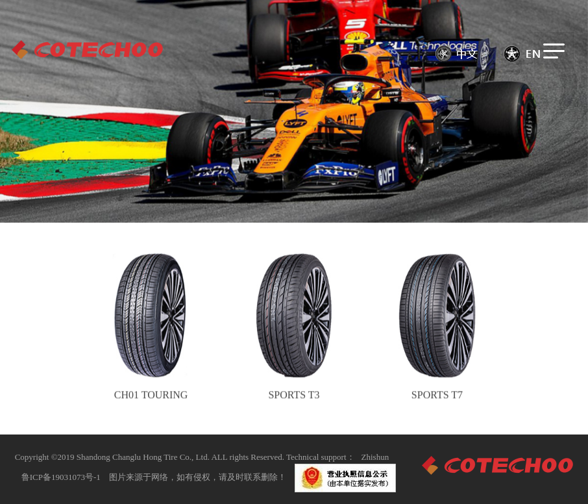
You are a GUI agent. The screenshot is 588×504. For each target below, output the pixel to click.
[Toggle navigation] (554, 50)
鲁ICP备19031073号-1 (61, 477)
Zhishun (375, 457)
